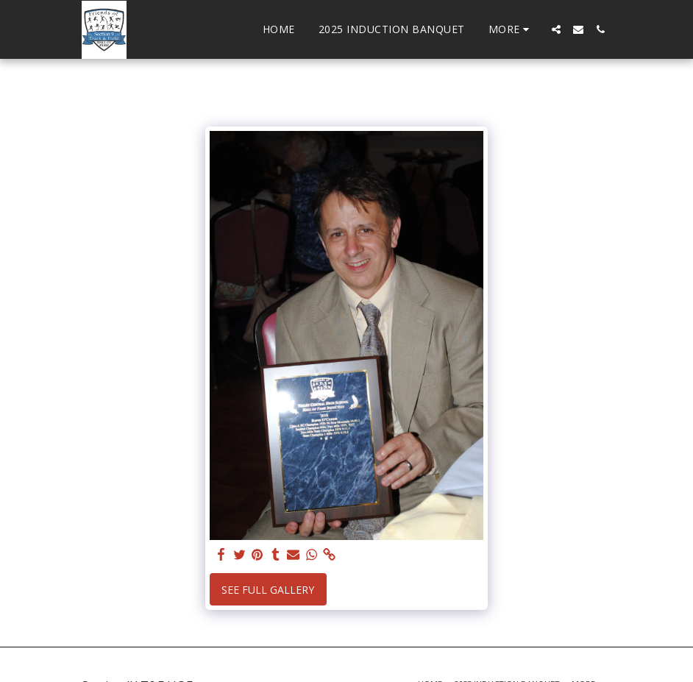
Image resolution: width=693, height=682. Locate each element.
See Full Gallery (267, 590)
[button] (556, 29)
